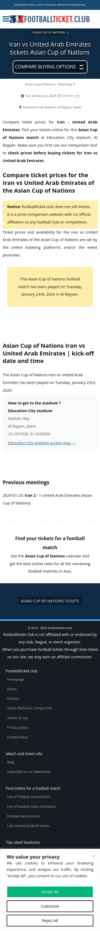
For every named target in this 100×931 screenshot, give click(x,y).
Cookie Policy (17, 737)
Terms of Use (17, 718)
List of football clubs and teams (31, 806)
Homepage (15, 679)
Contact (13, 698)
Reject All (50, 920)
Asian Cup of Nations (49, 32)
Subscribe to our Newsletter (29, 771)
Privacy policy (17, 727)
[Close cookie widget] (93, 856)
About (12, 689)
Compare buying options (45, 67)
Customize (50, 906)
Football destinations (23, 816)
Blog (10, 762)
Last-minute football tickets (28, 826)
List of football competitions (29, 797)
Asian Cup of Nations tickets (50, 600)
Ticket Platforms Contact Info (29, 708)
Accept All (50, 891)
